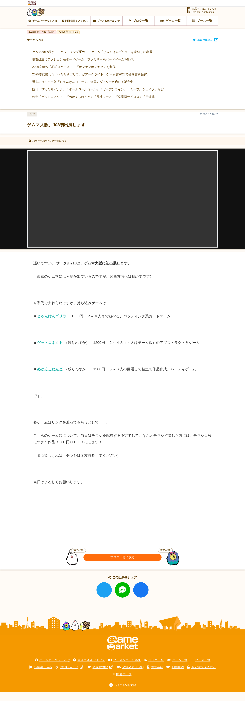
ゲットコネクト (50, 351)
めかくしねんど (50, 378)
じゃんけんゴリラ (51, 325)
